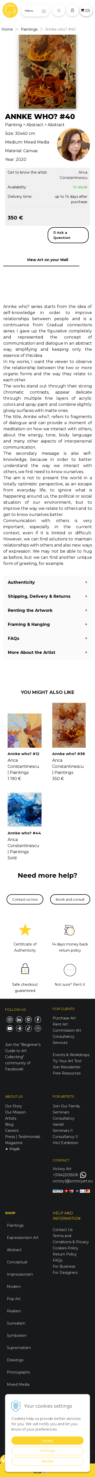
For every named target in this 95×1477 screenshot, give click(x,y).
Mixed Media (18, 1384)
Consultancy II (65, 1136)
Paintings (15, 1225)
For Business (64, 1266)
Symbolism (17, 1335)
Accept (47, 1441)
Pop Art (14, 1299)
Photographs (18, 1372)
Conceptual (17, 1262)
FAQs (57, 1260)
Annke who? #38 (68, 754)
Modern (14, 1286)
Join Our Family (66, 1106)
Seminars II (63, 1130)
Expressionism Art (23, 1237)
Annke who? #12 (23, 754)
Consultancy (63, 1118)
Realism (14, 1311)
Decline (47, 1461)
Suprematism (19, 1347)
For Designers (65, 1272)
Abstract (14, 1250)
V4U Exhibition (65, 1143)
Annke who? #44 (24, 833)
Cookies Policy (65, 1248)
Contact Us (62, 1229)
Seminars (61, 1112)
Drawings (15, 1360)
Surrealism (16, 1323)
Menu (29, 10)
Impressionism (20, 1274)
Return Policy (65, 1254)
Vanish (58, 1124)
